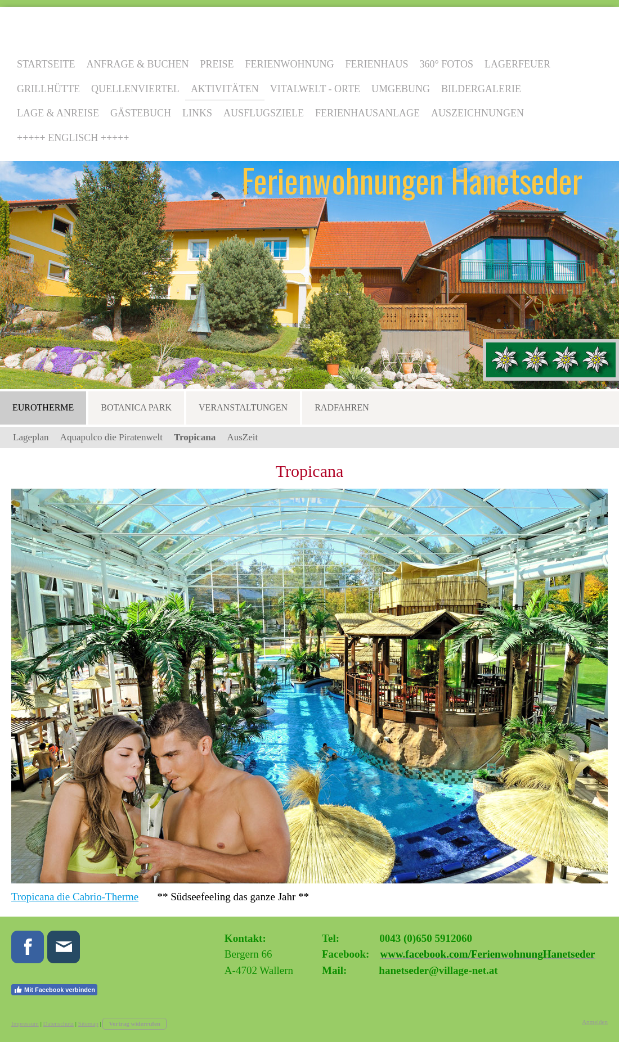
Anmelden (595, 1021)
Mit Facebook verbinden (54, 989)
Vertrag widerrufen (134, 1023)
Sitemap (88, 1023)
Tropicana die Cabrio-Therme (74, 897)
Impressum (25, 1023)
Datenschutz (58, 1023)
